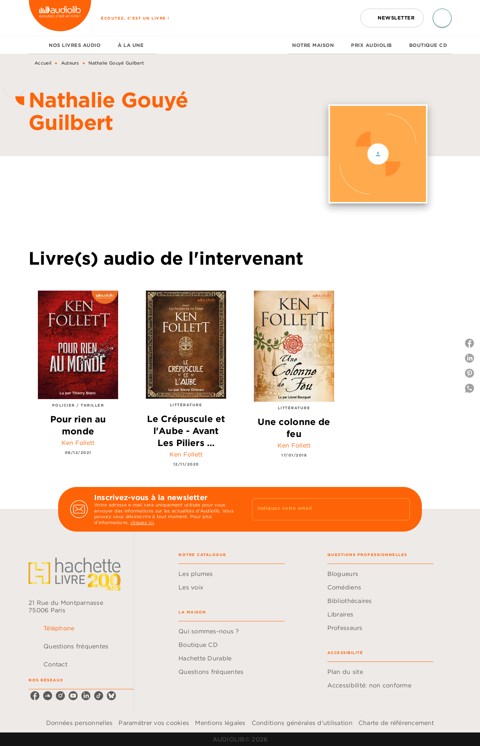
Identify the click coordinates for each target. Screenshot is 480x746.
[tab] (36, 45)
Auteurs (70, 63)
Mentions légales (220, 722)
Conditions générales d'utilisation (302, 722)
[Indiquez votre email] (321, 509)
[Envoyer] (401, 509)
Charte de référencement (396, 722)
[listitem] (34, 695)
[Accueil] (60, 18)
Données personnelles (79, 722)
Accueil (42, 63)
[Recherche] (442, 18)
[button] (392, 18)
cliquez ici (142, 523)
